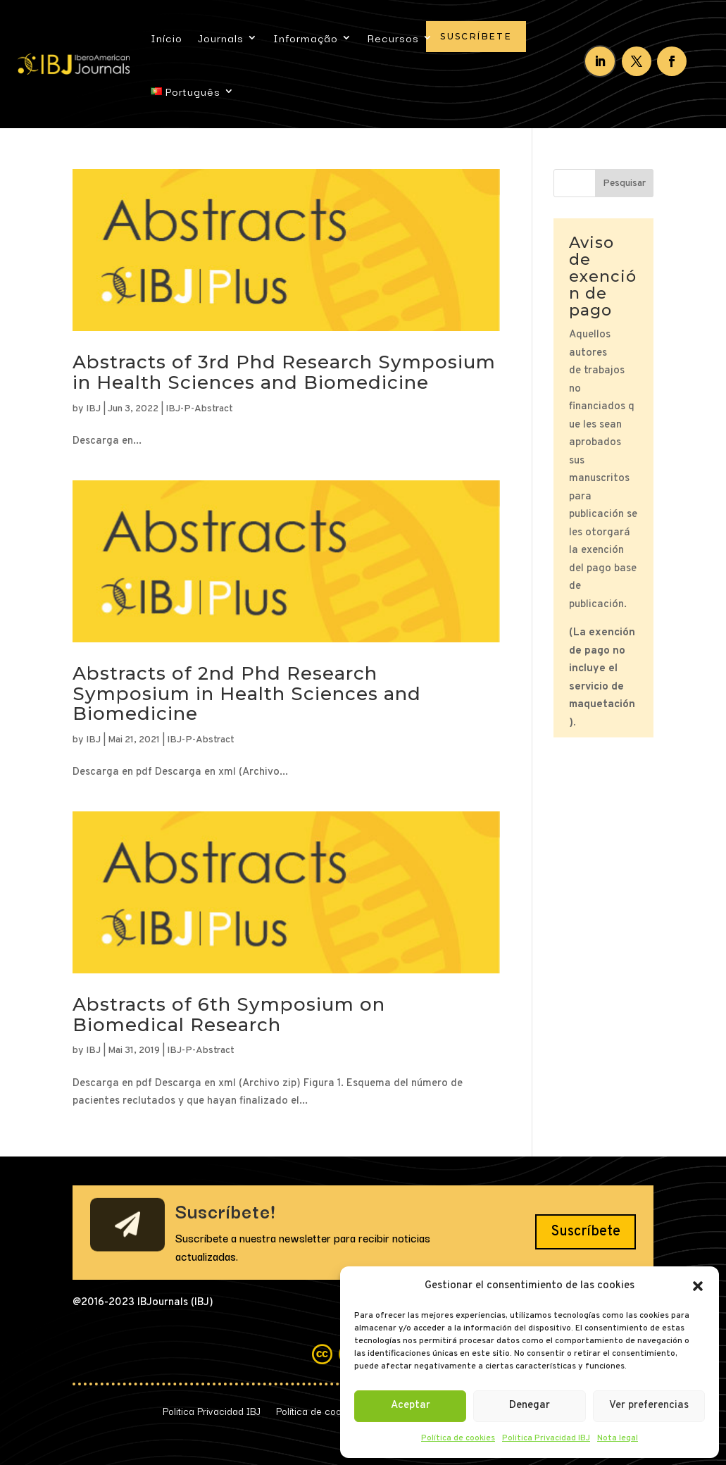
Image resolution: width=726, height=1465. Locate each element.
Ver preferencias (649, 1405)
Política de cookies (458, 1438)
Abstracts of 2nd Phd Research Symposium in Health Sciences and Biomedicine (247, 693)
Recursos (393, 37)
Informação (305, 37)
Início (166, 37)
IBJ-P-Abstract (199, 409)
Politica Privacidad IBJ (546, 1438)
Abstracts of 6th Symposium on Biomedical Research (229, 1014)
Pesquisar (624, 183)
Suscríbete (476, 36)
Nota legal (617, 1438)
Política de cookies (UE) (328, 1409)
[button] (698, 1286)
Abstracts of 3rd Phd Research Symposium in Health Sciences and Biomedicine (284, 372)
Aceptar (410, 1405)
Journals (221, 37)
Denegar (529, 1405)
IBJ (93, 409)
